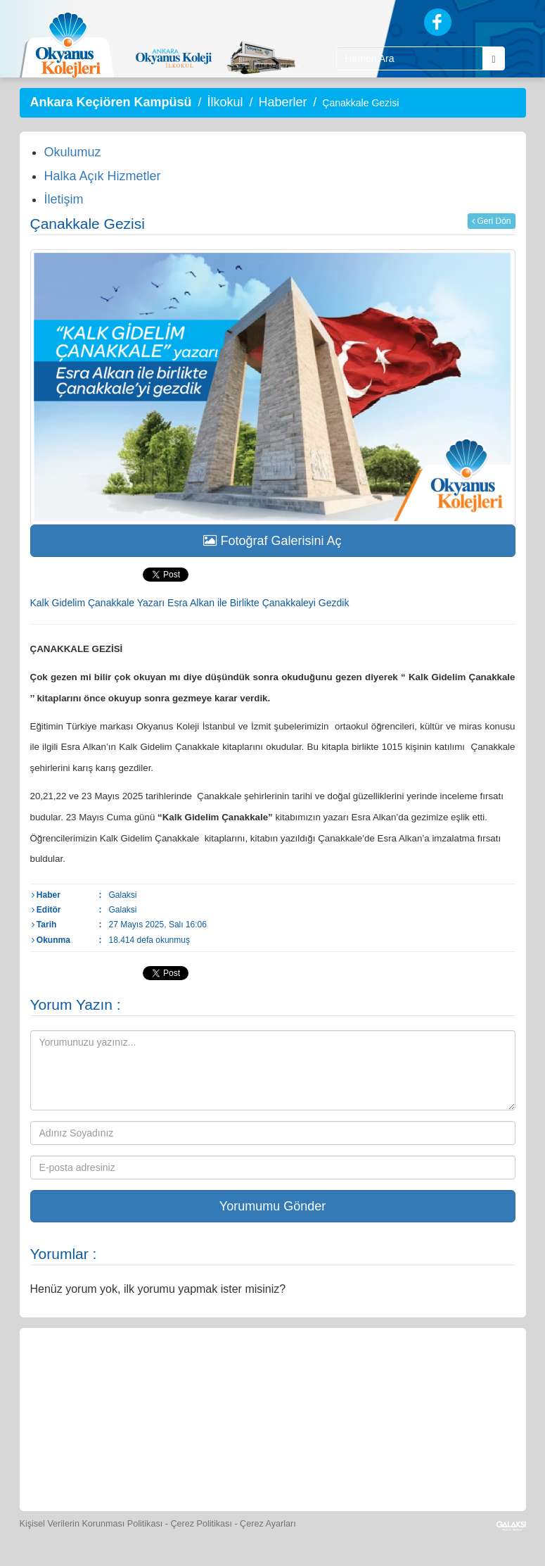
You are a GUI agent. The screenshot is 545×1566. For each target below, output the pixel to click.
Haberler (282, 102)
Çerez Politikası (201, 1524)
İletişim (64, 199)
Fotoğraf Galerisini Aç (272, 541)
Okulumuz (72, 152)
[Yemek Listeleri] (273, 1375)
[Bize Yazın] (79, 1375)
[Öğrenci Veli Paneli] (144, 1375)
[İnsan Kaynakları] (240, 1460)
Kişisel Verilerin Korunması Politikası (91, 1524)
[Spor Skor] (338, 1375)
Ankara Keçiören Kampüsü (111, 102)
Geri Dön (491, 221)
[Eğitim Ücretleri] (177, 1460)
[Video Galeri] (468, 1375)
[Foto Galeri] (403, 1375)
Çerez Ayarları (268, 1524)
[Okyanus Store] (209, 1375)
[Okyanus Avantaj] (303, 1460)
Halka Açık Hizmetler (102, 176)
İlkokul (225, 102)
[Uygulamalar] (368, 1460)
